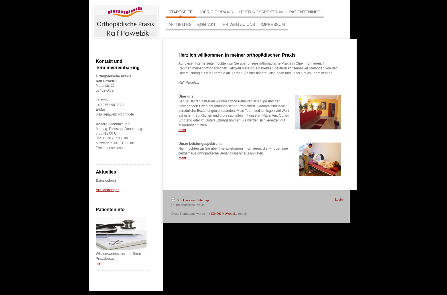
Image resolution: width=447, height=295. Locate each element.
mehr (99, 263)
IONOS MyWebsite (224, 213)
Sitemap (203, 200)
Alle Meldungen (107, 190)
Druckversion (183, 200)
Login (339, 199)
